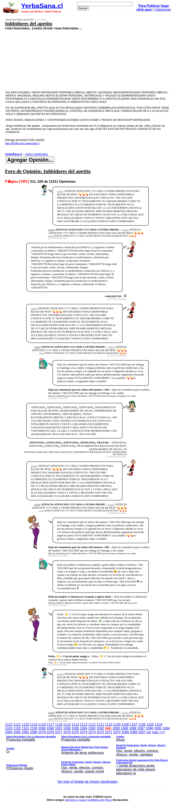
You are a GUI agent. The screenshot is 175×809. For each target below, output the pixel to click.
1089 (124, 728)
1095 (75, 728)
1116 (58, 724)
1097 (58, 728)
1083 (9, 732)
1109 (117, 724)
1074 (83, 732)
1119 (34, 724)
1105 (150, 724)
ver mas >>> (87, 753)
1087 (141, 728)
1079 (42, 732)
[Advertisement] (74, 60)
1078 (50, 732)
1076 (67, 732)
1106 (142, 724)
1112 (92, 724)
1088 (133, 728)
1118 (42, 724)
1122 (9, 724)
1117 (50, 724)
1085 (158, 728)
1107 (133, 724)
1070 (117, 732)
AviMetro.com (96, 799)
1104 (158, 724)
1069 (125, 732)
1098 (50, 728)
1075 (75, 732)
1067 (142, 732)
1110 (108, 724)
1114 (75, 724)
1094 (83, 728)
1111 (100, 724)
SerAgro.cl (71, 799)
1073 (92, 732)
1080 (34, 732)
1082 (17, 732)
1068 (133, 732)
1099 (42, 728)
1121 (17, 724)
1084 (166, 728)
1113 (83, 724)
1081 (25, 732)
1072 (100, 732)
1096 (67, 728)
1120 (25, 724)
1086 (149, 728)
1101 (25, 728)
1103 (9, 728)
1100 (34, 728)
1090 (116, 728)
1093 (92, 728)
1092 (100, 728)
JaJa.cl (83, 799)
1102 (17, 728)
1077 (58, 732)
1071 (108, 732)
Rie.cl (108, 799)
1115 (67, 724)
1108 (125, 724)
